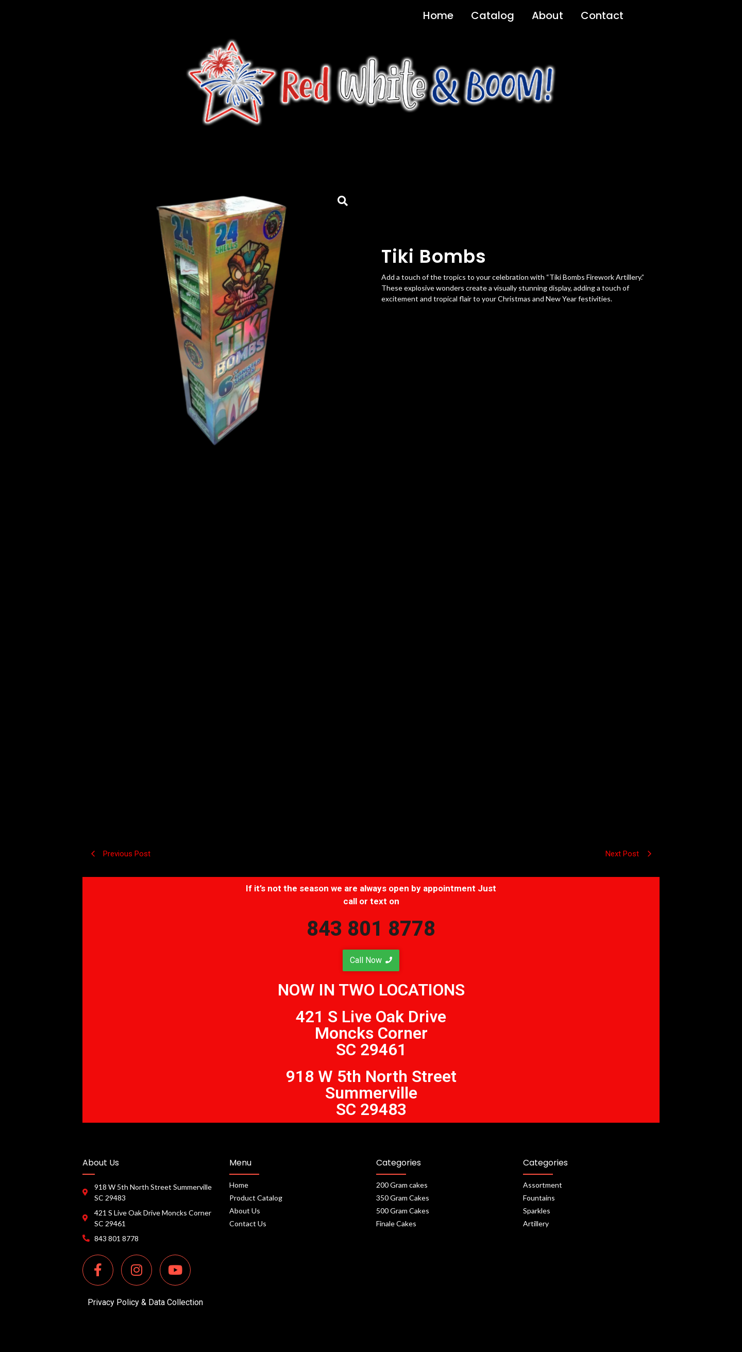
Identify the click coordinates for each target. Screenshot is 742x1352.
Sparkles (536, 1210)
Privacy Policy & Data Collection (145, 1302)
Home (238, 1184)
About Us (244, 1210)
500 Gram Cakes (402, 1210)
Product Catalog (255, 1197)
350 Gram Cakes (402, 1197)
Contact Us (247, 1223)
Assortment (542, 1184)
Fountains (539, 1197)
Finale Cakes (396, 1223)
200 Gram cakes (402, 1184)
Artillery (536, 1223)
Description (371, 501)
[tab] (371, 501)
